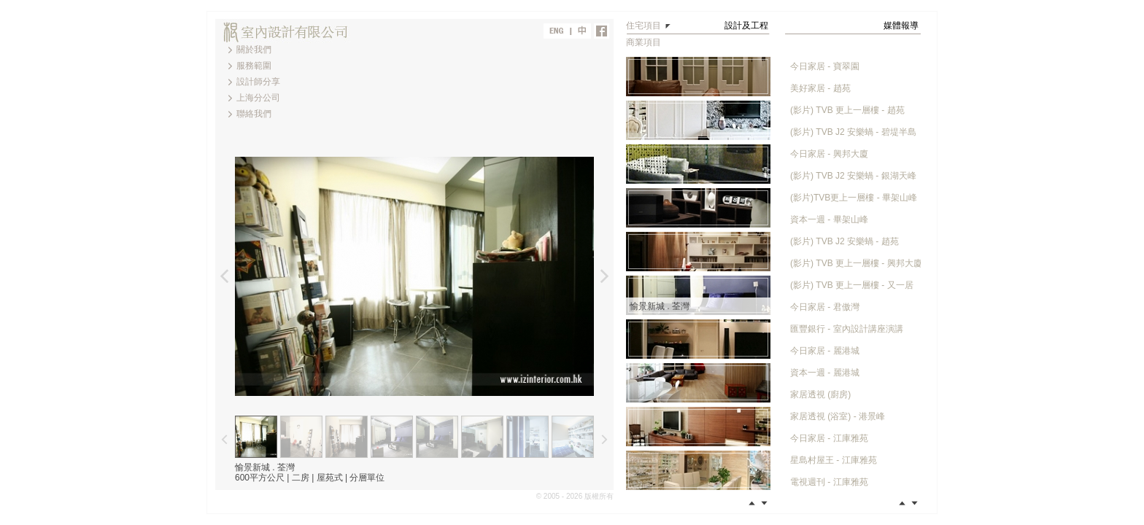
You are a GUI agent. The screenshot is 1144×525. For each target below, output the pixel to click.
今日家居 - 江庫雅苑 (829, 438)
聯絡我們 (253, 113)
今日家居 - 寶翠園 (824, 66)
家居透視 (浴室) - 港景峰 (837, 416)
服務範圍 (253, 65)
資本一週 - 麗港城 (824, 373)
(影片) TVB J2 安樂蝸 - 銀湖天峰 (853, 176)
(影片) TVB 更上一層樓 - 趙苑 (847, 110)
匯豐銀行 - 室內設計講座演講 (846, 329)
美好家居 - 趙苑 (820, 88)
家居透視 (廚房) (820, 394)
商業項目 (643, 42)
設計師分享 (258, 81)
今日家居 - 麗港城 (824, 351)
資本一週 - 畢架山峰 (829, 219)
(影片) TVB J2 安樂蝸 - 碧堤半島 (853, 132)
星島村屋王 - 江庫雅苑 (833, 460)
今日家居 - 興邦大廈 (829, 154)
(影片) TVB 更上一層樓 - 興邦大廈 (856, 263)
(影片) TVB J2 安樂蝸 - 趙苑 (844, 241)
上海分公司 (258, 97)
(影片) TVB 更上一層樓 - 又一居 (851, 285)
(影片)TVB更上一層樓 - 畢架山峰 (853, 197)
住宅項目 (643, 25)
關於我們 (253, 49)
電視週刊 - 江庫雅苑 (829, 482)
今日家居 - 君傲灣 (824, 307)
